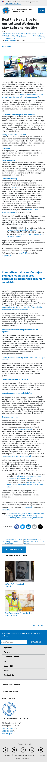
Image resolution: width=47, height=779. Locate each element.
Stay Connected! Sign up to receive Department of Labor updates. (22, 634)
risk (16, 187)
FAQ (5, 661)
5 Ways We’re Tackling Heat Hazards (16, 585)
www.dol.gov (7, 734)
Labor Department (10, 691)
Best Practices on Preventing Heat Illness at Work (19, 614)
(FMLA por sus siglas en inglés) (23, 358)
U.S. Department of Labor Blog (17, 10)
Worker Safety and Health (8, 36)
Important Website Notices (24, 755)
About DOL (8, 666)
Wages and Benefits (23, 35)
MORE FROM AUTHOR (16, 555)
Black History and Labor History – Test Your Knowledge (13, 541)
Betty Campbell (10, 40)
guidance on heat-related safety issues (21, 230)
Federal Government (11, 684)
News (6, 670)
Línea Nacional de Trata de (16, 456)
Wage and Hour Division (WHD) (25, 515)
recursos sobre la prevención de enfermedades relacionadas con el (25, 484)
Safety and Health (18, 35)
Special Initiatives (35, 34)
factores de (24, 429)
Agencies (8, 647)
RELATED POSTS (14, 549)
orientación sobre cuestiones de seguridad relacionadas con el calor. (24, 477)
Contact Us (9, 675)
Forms (6, 652)
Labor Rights (4, 34)
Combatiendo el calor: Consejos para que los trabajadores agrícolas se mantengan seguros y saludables (23, 277)
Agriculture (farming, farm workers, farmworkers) (25, 518)
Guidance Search (11, 656)
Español (28, 33)
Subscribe (36, 642)
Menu (42, 11)
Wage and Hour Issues (13, 36)
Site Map (7, 755)
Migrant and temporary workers (41, 36)
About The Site (8, 698)
